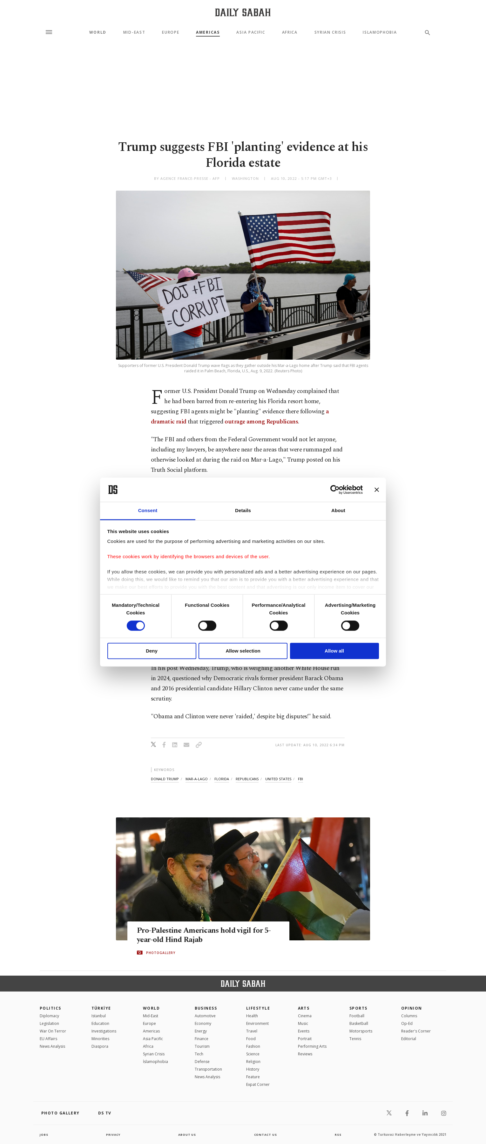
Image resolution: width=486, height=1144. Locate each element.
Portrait (305, 1038)
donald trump (165, 778)
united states (278, 778)
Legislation (49, 1023)
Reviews (305, 1054)
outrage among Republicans (261, 421)
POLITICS (50, 1008)
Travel (251, 1031)
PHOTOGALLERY (160, 953)
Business (206, 1008)
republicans (247, 778)
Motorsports (360, 1031)
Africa (290, 32)
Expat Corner (258, 1084)
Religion (253, 1061)
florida (221, 778)
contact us (266, 1134)
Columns (409, 1016)
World (97, 32)
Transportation (208, 1069)
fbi (300, 778)
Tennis (355, 1038)
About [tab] (338, 510)
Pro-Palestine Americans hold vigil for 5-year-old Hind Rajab (206, 935)
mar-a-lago (197, 778)
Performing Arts (312, 1046)
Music (303, 1023)
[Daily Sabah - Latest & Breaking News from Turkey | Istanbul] (243, 12)
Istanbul (98, 1016)
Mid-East (134, 32)
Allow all (334, 651)
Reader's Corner (416, 1031)
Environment (257, 1023)
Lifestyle (258, 1008)
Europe (170, 32)
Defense (202, 1061)
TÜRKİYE (101, 1008)
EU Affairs (48, 1038)
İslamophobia (155, 1061)
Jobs (44, 1134)
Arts (304, 1008)
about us (187, 1134)
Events (303, 1031)
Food (251, 1038)
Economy (203, 1023)
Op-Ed (407, 1023)
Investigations (103, 1031)
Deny (152, 651)
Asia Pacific (250, 32)
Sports (358, 1008)
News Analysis (52, 1046)
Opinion (411, 1008)
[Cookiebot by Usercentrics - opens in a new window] (335, 489)
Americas (207, 32)
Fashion (253, 1046)
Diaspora (99, 1046)
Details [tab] (243, 510)
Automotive (205, 1016)
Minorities (100, 1038)
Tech (199, 1054)
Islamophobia (380, 32)
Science (253, 1054)
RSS (337, 1134)
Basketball (358, 1023)
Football (356, 1016)
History (252, 1069)
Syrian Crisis (330, 32)
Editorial (408, 1038)
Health (252, 1016)
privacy (113, 1134)
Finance (201, 1038)
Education (100, 1023)
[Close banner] (377, 489)
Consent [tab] (148, 510)
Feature (253, 1077)
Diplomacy (49, 1016)
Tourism (202, 1046)
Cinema (305, 1016)
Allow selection (243, 651)
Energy (201, 1031)
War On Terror (53, 1031)
